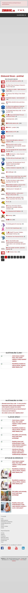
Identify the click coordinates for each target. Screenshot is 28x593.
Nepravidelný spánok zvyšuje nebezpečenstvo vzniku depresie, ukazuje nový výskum (16, 146)
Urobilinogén (10, 172)
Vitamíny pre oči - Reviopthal (13, 189)
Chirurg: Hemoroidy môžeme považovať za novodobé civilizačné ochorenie (14, 207)
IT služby (21, 591)
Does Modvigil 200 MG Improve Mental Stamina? (14, 417)
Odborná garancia (4, 551)
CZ (7, 201)
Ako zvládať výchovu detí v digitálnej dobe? (13, 421)
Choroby (2, 564)
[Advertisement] (14, 31)
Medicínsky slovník (4, 569)
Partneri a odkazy (4, 557)
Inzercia (2, 556)
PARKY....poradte (11, 127)
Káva (9, 219)
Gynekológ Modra (10, 119)
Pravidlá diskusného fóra (6, 554)
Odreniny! (9, 215)
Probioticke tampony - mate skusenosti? (15, 97)
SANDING (14, 592)
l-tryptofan (8, 135)
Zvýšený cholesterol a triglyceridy (14, 167)
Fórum (2, 573)
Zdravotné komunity (5, 570)
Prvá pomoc (3, 567)
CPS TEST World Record (13, 228)
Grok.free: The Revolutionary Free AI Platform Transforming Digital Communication (15, 164)
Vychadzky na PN (11, 131)
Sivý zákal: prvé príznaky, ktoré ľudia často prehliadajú (19, 452)
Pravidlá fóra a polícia (13, 81)
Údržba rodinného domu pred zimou (15, 102)
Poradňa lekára (4, 572)
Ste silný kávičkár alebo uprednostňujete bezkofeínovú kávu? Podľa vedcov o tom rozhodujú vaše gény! (16, 242)
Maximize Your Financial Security (14, 236)
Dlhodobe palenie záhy (12, 123)
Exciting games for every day (14, 224)
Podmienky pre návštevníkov (6, 553)
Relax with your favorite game (14, 158)
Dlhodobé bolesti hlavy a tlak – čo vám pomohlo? (14, 411)
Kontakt (2, 559)
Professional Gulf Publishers (13, 211)
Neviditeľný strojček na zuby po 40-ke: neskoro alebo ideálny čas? (18, 369)
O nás (2, 550)
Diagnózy (3, 566)
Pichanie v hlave (11, 251)
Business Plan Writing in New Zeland (15, 93)
